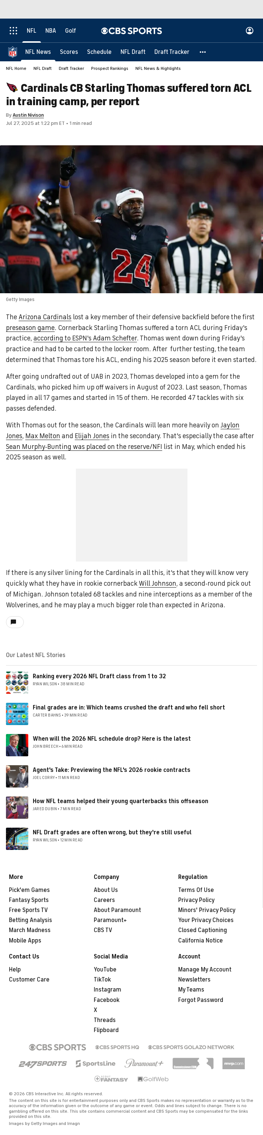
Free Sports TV (28, 910)
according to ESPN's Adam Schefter (85, 338)
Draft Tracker (71, 68)
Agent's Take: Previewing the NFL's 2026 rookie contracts (111, 770)
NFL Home (16, 68)
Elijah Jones (92, 436)
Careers (104, 900)
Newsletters (194, 979)
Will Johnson (157, 583)
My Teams (191, 989)
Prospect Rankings (109, 68)
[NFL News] (38, 52)
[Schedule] (99, 52)
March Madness (30, 930)
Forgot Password (200, 1000)
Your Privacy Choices (206, 920)
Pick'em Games (29, 890)
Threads (105, 1020)
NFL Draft (42, 68)
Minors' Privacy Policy (206, 910)
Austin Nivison (28, 115)
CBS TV (103, 930)
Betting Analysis (30, 920)
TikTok (102, 979)
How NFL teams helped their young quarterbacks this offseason (120, 801)
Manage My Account (204, 969)
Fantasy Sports (29, 900)
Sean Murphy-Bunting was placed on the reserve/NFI (84, 447)
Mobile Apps (25, 940)
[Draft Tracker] (172, 52)
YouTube (105, 969)
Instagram (107, 989)
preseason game (30, 328)
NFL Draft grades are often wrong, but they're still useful (112, 832)
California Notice (200, 940)
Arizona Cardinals (45, 317)
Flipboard (106, 1030)
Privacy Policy (196, 900)
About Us (106, 890)
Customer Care (29, 979)
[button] (203, 52)
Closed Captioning (202, 930)
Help (15, 969)
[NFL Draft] (133, 52)
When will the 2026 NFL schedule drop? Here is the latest (112, 739)
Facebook (106, 1000)
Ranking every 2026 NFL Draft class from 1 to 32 (99, 676)
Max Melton (42, 436)
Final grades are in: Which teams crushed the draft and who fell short (129, 707)
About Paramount (117, 910)
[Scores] (69, 52)
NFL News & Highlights (158, 68)
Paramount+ (110, 920)
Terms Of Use (196, 890)
